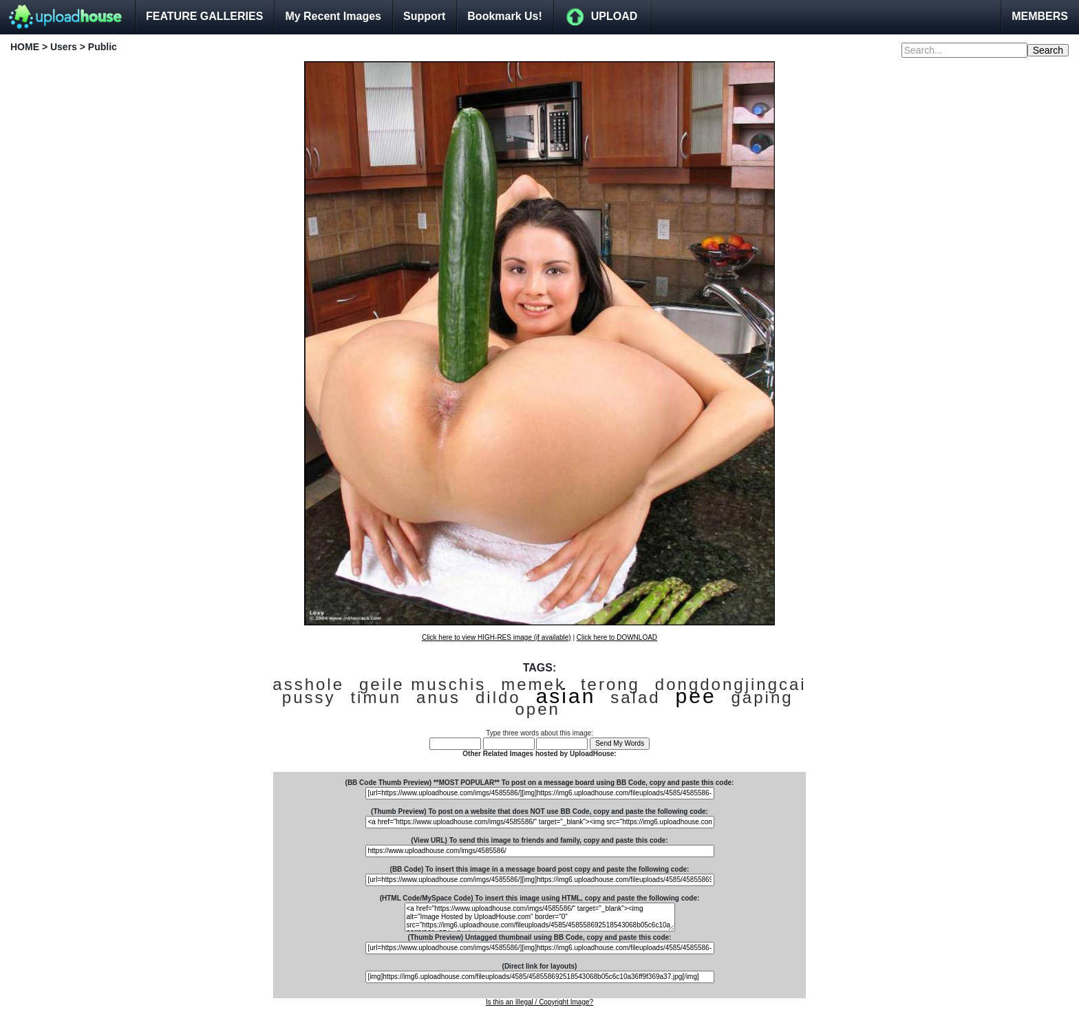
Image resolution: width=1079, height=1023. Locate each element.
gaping (762, 697)
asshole (308, 684)
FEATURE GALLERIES (204, 16)
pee (696, 696)
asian (566, 696)
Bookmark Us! (504, 16)
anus (438, 697)
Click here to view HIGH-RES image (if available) (496, 637)
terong (610, 684)
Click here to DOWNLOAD (617, 637)
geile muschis (422, 684)
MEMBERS (1040, 16)
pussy (309, 697)
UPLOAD (614, 16)
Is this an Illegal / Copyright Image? (539, 1002)
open (537, 709)
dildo (498, 697)
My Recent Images (333, 16)
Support (424, 16)
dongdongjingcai (730, 684)
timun (375, 697)
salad (635, 697)
